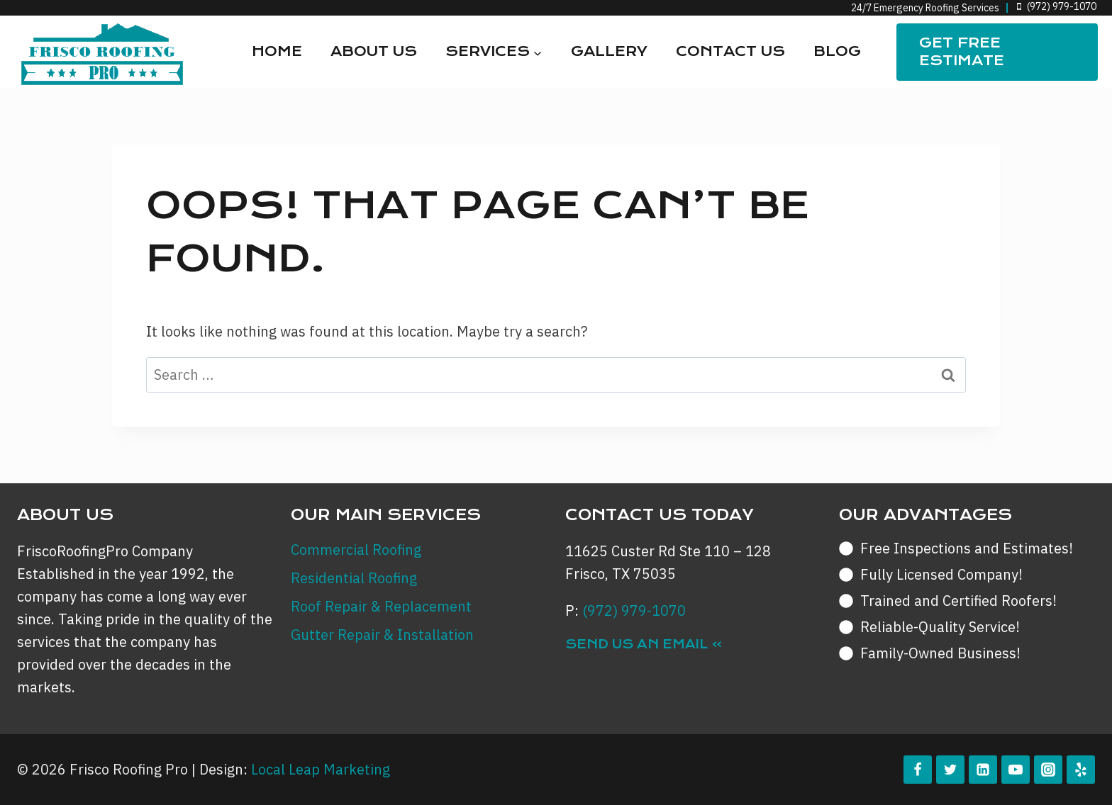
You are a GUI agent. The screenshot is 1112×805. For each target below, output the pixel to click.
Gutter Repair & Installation (382, 634)
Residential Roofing (354, 577)
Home (277, 51)
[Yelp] (1081, 769)
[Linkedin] (983, 769)
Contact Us (730, 51)
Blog (837, 51)
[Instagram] (1048, 769)
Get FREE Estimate (961, 52)
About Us (373, 51)
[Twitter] (950, 769)
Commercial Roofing (356, 549)
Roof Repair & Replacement (381, 606)
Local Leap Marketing (320, 769)
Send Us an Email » (644, 644)
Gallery (609, 51)
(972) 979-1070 (634, 610)
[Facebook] (917, 769)
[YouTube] (1015, 769)
